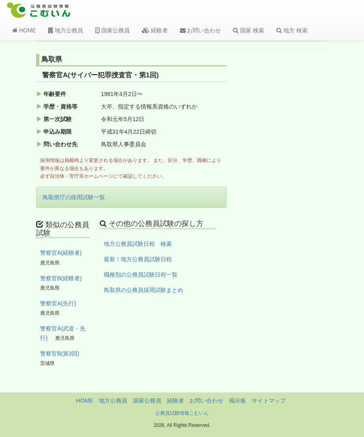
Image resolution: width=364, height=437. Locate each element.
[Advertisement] (296, 187)
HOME (24, 30)
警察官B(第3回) (59, 353)
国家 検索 (248, 30)
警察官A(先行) (58, 303)
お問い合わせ (200, 30)
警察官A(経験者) (61, 252)
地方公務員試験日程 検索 (138, 244)
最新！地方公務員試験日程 (138, 259)
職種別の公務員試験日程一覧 (141, 274)
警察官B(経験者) (61, 278)
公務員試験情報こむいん (182, 413)
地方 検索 (292, 30)
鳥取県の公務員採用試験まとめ (143, 290)
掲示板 (237, 400)
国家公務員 (112, 30)
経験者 (155, 30)
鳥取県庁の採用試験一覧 (74, 197)
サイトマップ (269, 400)
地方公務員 (65, 30)
